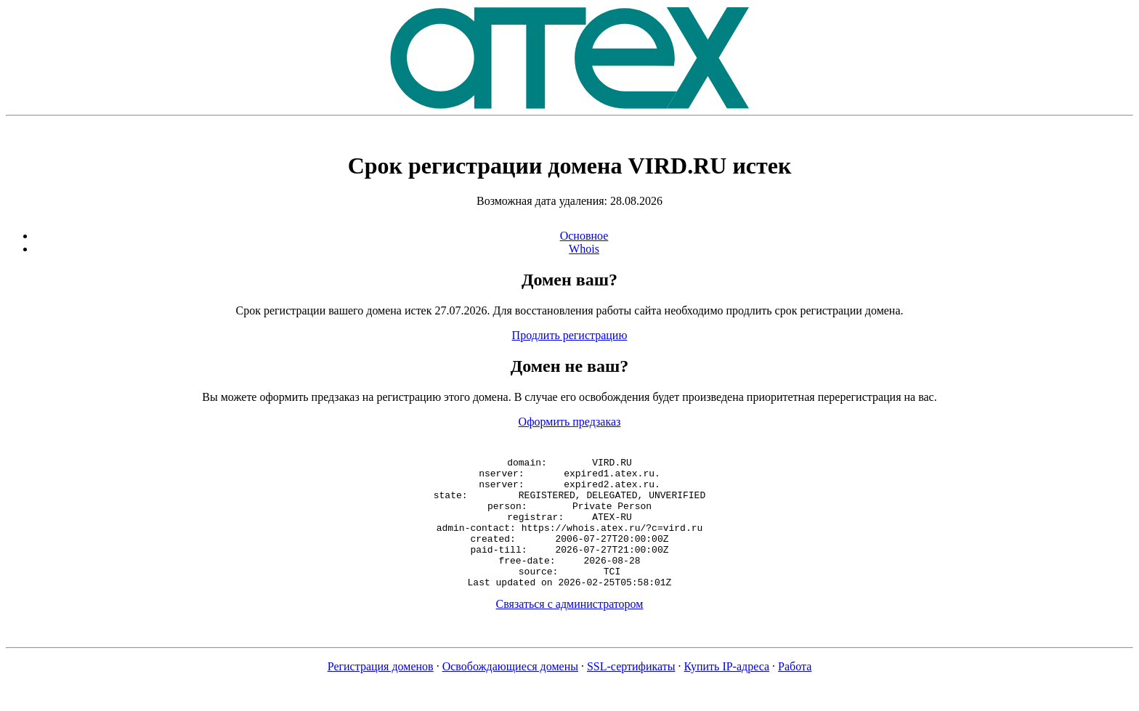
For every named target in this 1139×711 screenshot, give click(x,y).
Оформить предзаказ (570, 421)
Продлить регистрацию (570, 335)
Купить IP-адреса (727, 692)
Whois (584, 249)
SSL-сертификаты (631, 692)
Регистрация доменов (381, 692)
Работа (794, 692)
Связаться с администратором (570, 630)
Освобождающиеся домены (510, 692)
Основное (584, 235)
